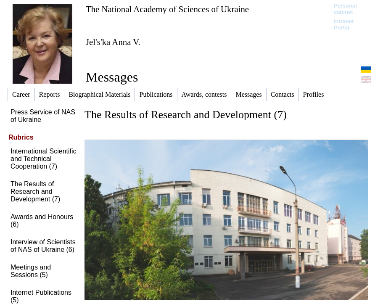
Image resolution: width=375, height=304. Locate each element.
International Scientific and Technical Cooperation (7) (44, 159)
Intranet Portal (344, 24)
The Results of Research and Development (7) (35, 191)
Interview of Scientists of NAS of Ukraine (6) (43, 245)
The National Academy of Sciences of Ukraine (167, 9)
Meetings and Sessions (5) (31, 271)
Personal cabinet (345, 9)
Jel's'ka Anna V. (113, 42)
